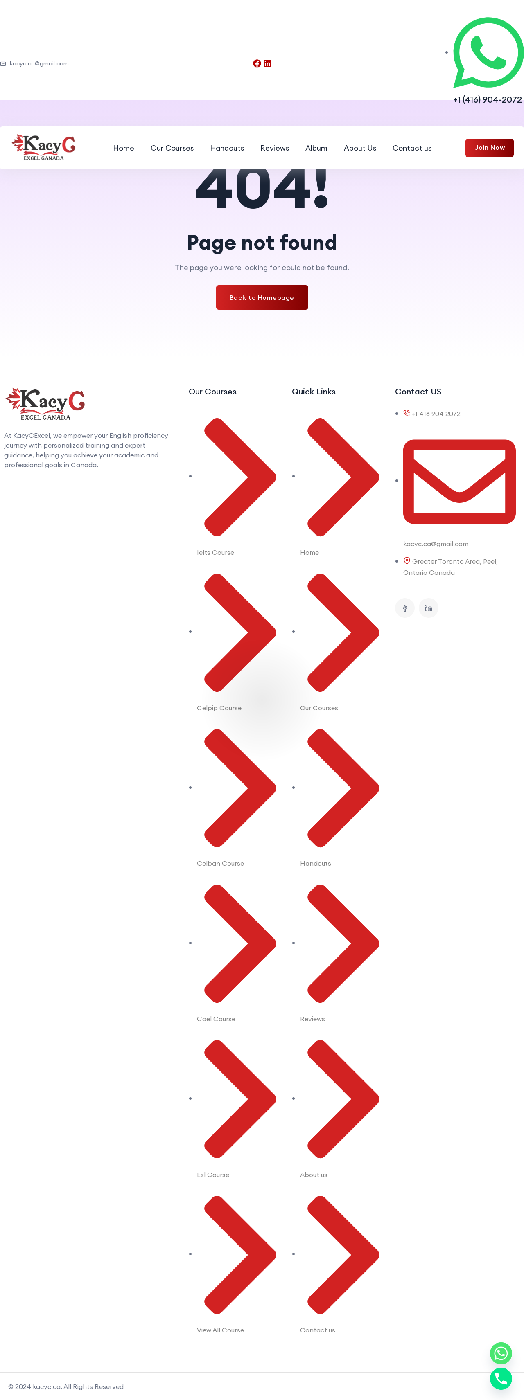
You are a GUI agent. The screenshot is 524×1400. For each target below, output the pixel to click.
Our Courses (172, 148)
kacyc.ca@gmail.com (34, 63)
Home (123, 148)
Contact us (412, 148)
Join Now (489, 147)
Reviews (274, 148)
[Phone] (501, 1379)
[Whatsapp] (501, 1353)
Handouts (227, 148)
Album (316, 148)
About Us (360, 148)
